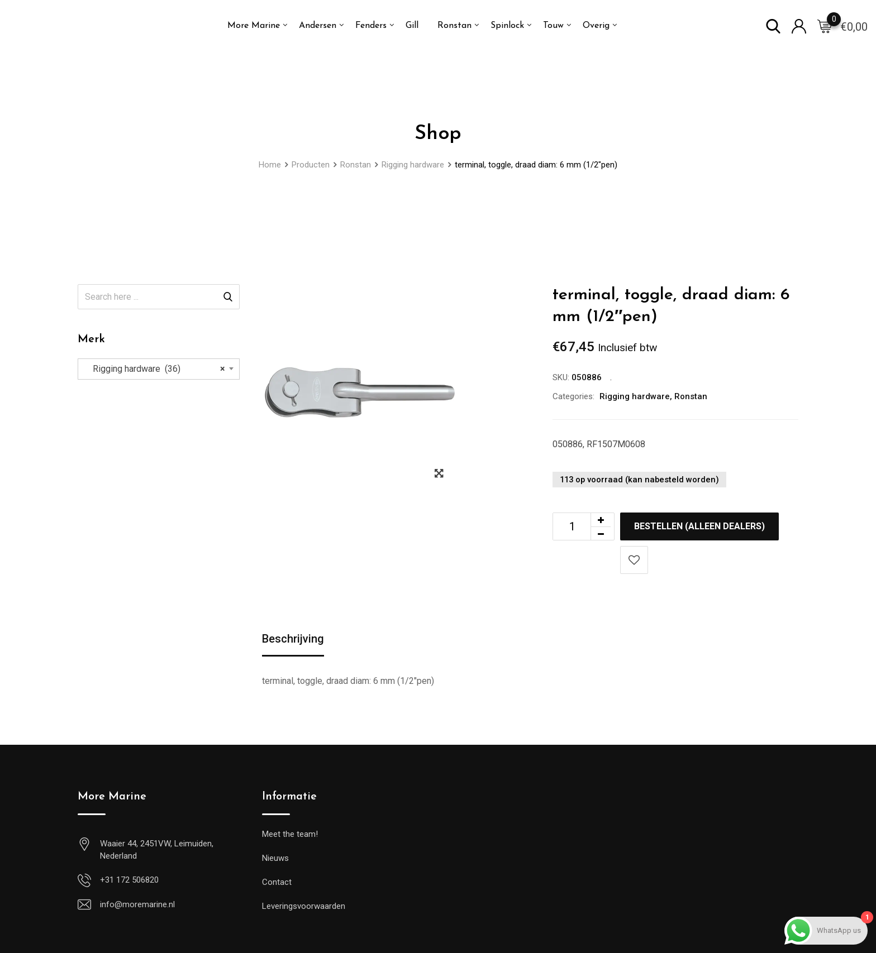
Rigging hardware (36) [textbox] (155, 369)
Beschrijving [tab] (293, 639)
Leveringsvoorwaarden (303, 906)
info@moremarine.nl (137, 904)
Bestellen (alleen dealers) (699, 526)
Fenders (371, 25)
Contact (277, 882)
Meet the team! (290, 834)
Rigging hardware (634, 396)
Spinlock (507, 25)
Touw (553, 25)
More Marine (253, 25)
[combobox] (159, 369)
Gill (412, 25)
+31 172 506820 (129, 880)
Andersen (317, 25)
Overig (596, 25)
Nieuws (275, 858)
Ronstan (454, 25)
